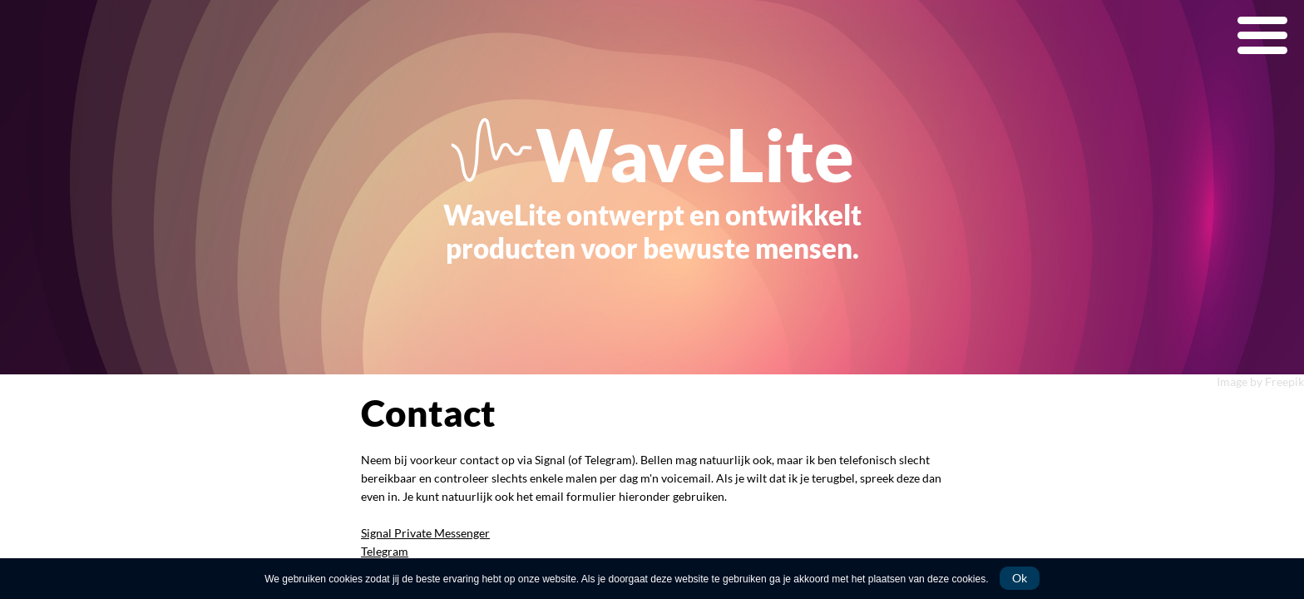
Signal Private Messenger (425, 533)
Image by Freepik (1260, 381)
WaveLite (695, 154)
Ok (1019, 578)
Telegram (384, 551)
